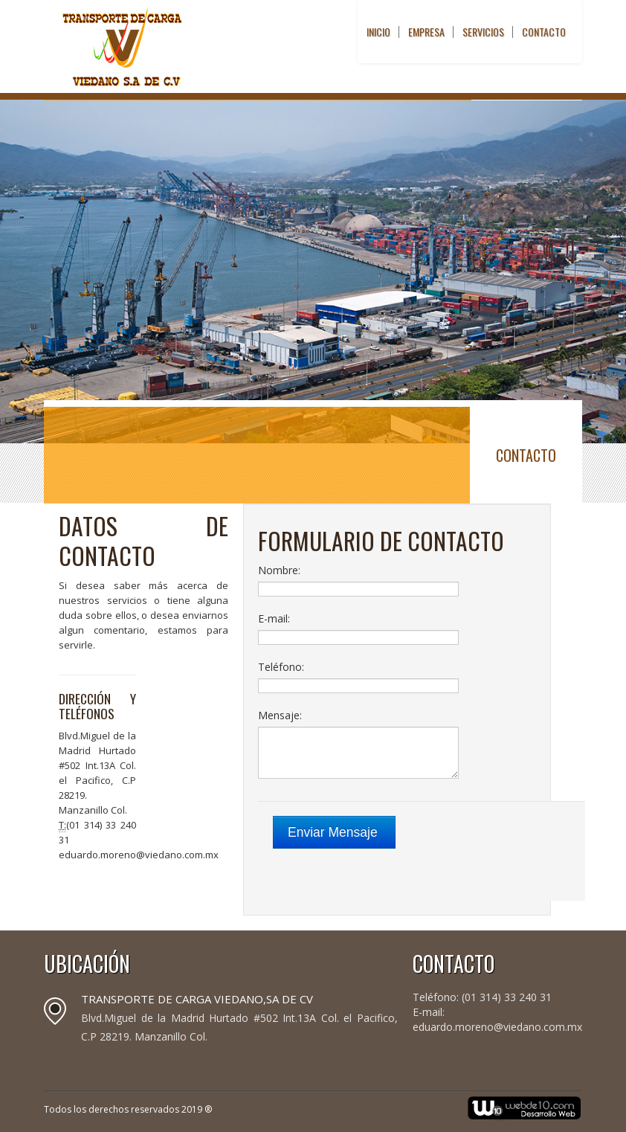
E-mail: (274, 618)
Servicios (483, 31)
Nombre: (279, 570)
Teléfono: (281, 667)
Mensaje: (280, 715)
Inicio (378, 31)
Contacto (544, 31)
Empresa (426, 31)
